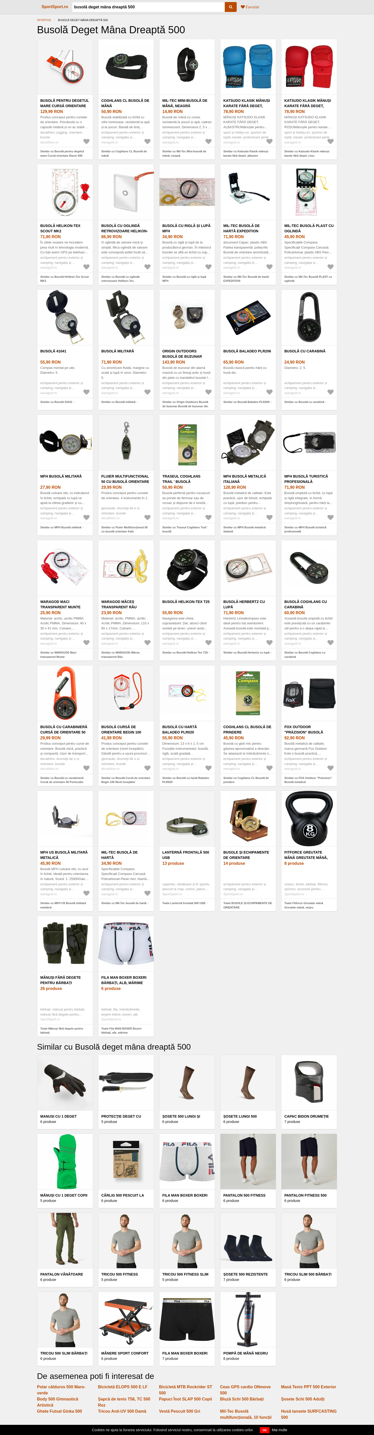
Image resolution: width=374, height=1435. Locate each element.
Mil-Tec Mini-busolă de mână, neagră (184, 103)
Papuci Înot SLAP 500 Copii (185, 1399)
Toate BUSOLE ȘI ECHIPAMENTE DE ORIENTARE (247, 905)
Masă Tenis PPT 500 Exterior (308, 1387)
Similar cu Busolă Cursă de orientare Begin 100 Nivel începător (126, 780)
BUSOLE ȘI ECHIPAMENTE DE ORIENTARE (246, 855)
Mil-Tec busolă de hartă (119, 855)
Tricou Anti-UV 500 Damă (122, 1411)
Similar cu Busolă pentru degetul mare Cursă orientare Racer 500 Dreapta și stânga (62, 155)
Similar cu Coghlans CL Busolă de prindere (246, 780)
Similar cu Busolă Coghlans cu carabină (305, 654)
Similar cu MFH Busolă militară (60, 527)
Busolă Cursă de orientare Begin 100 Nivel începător (121, 732)
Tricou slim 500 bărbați (308, 1274)
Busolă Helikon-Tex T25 (186, 602)
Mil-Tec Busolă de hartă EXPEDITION (241, 228)
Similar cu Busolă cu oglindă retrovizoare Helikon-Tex (120, 279)
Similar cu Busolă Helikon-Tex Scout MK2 (64, 279)
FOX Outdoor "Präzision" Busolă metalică (304, 732)
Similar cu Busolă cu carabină (304, 401)
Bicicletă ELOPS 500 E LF (123, 1387)
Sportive (44, 20)
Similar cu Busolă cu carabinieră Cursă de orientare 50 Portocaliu (62, 780)
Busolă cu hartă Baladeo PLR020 (179, 729)
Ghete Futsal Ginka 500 (59, 1411)
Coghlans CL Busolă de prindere (247, 729)
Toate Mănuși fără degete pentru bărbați (61, 1030)
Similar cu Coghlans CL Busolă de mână (124, 153)
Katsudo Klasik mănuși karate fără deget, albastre (246, 106)
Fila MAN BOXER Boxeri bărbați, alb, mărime (124, 980)
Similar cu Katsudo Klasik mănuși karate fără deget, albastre (245, 153)
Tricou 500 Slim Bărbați (63, 1353)
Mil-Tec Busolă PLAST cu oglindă (309, 228)
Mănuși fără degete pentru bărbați (60, 980)
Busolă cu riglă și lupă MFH (186, 228)
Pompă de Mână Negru (245, 1353)
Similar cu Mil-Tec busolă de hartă (123, 903)
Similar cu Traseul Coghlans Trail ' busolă (185, 529)
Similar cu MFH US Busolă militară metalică (63, 905)
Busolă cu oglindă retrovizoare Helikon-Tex (124, 231)
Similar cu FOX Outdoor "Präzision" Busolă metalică (308, 780)
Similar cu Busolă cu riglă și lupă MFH (184, 279)
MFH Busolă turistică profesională (306, 479)
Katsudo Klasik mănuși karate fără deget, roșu (308, 106)
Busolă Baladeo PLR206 (247, 351)
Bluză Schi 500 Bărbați (242, 1399)
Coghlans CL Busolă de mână (125, 103)
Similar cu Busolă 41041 (56, 401)
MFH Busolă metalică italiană (244, 479)
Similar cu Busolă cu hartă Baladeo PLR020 (185, 780)
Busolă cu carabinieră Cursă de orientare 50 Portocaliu (63, 732)
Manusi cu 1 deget (58, 1116)
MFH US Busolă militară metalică (64, 855)
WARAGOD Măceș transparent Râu (119, 604)
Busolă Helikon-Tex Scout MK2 (60, 228)
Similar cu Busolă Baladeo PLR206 (246, 401)
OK (265, 1430)
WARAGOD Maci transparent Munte (60, 604)
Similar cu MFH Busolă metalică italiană (244, 529)
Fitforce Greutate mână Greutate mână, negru (306, 857)
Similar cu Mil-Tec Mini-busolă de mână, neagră (184, 153)
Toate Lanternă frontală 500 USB (183, 903)
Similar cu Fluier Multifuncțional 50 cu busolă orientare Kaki (124, 529)
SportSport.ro (55, 7)
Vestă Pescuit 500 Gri (179, 1411)
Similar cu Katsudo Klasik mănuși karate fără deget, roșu (307, 153)
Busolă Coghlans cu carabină (306, 604)
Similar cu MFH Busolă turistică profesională (305, 529)
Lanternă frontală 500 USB (185, 855)
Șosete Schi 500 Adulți (303, 1399)
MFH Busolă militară (61, 476)
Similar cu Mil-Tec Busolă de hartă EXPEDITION (246, 279)
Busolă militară (117, 351)
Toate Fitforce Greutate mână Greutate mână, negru (304, 905)
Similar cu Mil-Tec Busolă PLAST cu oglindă (308, 279)
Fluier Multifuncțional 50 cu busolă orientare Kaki (125, 481)
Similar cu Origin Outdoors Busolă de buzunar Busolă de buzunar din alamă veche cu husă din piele (185, 406)
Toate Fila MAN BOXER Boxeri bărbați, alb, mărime (121, 1030)
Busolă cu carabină (305, 351)
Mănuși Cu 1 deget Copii (63, 1195)
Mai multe (279, 1430)
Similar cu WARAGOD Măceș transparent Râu (120, 654)
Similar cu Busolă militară (118, 401)
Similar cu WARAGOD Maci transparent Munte (58, 654)
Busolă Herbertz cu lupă (244, 604)
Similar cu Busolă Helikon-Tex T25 (185, 652)
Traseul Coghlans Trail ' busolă (181, 479)
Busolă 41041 (53, 351)
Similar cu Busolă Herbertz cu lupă (246, 652)
